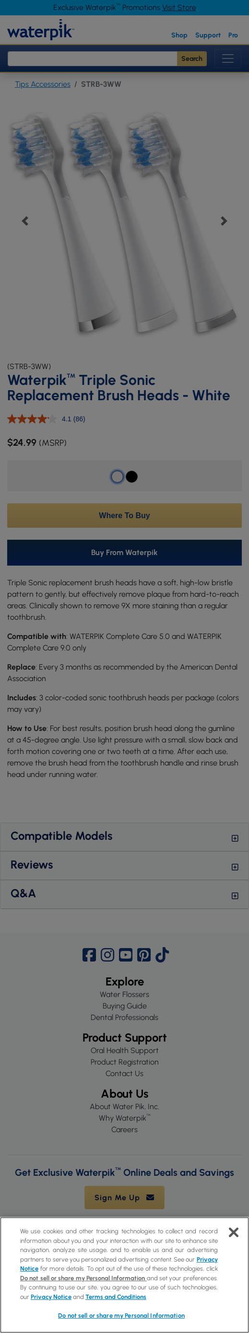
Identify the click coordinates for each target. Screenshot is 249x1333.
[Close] (233, 1232)
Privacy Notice (51, 1296)
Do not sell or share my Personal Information (83, 1278)
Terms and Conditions (115, 1296)
